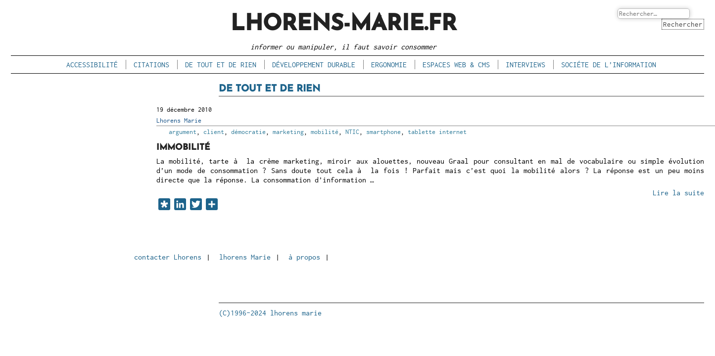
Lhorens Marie (178, 120)
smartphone (383, 131)
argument (182, 131)
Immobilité (183, 147)
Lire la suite (678, 193)
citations (151, 64)
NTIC (352, 131)
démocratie (248, 131)
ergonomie (389, 64)
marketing (288, 131)
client (213, 131)
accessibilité (92, 64)
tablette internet (437, 131)
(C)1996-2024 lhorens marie (270, 313)
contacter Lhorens (167, 257)
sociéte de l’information (608, 64)
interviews (525, 64)
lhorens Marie (245, 257)
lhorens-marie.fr (344, 24)
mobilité (324, 131)
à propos (304, 257)
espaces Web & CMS (456, 64)
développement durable (313, 64)
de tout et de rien (220, 64)
